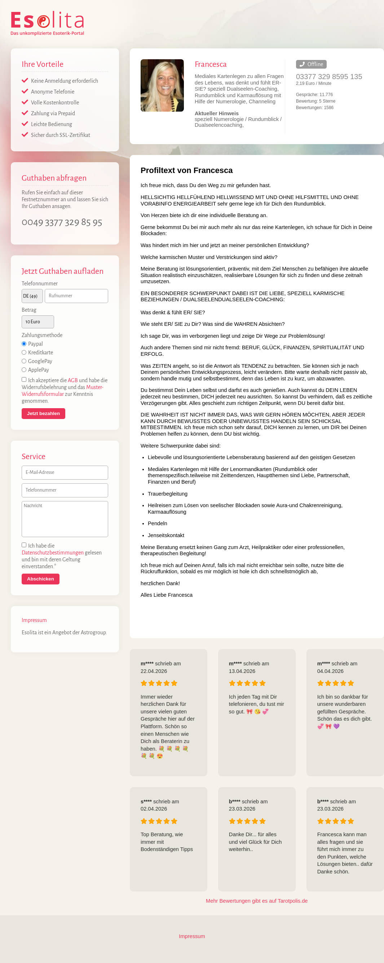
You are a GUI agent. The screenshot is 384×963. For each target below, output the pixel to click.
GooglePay (40, 361)
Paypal (35, 344)
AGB (73, 381)
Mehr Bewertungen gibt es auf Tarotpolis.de (257, 901)
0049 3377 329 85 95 (62, 221)
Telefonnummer (40, 283)
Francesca (211, 64)
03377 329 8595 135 (329, 77)
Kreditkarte (40, 353)
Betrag (29, 310)
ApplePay (38, 370)
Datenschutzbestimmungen (53, 553)
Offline (311, 64)
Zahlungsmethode (42, 335)
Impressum (34, 620)
